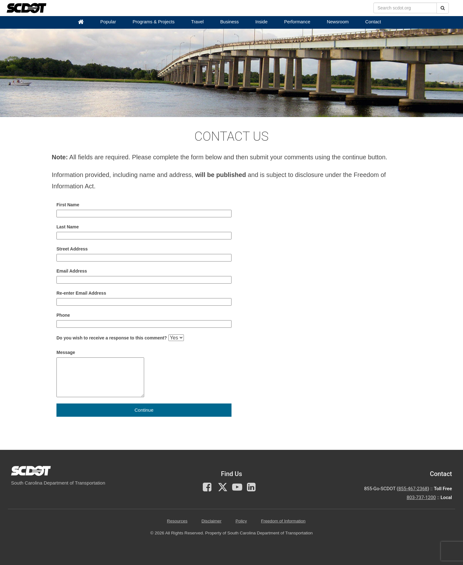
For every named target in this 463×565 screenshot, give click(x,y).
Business (229, 21)
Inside (261, 21)
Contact (373, 21)
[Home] (81, 21)
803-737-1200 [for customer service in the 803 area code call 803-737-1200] (421, 497)
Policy (241, 521)
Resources (177, 521)
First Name (67, 204)
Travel (197, 21)
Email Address (71, 271)
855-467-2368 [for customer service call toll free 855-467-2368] (413, 488)
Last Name (67, 226)
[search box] (405, 8)
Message (65, 352)
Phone (63, 315)
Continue (143, 410)
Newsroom (338, 21)
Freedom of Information (283, 521)
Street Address (72, 248)
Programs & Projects (153, 21)
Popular (108, 21)
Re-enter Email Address (81, 293)
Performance (297, 21)
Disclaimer (211, 521)
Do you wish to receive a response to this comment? (111, 337)
